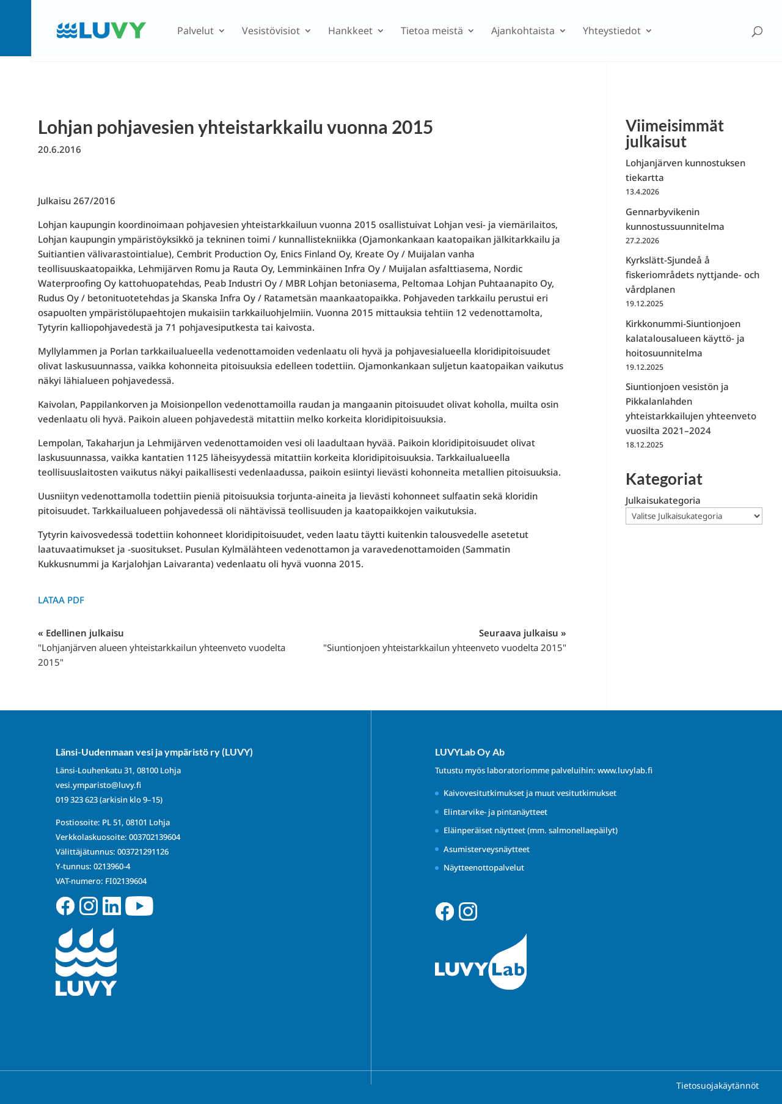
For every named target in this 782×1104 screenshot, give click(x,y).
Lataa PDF (61, 600)
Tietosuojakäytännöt (717, 1085)
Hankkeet (350, 31)
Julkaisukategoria (663, 500)
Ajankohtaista (523, 31)
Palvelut (195, 31)
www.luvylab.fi (624, 770)
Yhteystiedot (612, 31)
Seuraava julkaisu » (444, 640)
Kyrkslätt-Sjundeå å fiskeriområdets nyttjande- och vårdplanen (692, 274)
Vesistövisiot (271, 31)
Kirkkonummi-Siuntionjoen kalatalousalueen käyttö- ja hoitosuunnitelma (685, 338)
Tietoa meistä (432, 31)
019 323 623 (77, 799)
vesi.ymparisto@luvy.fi (98, 784)
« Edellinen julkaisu (161, 647)
